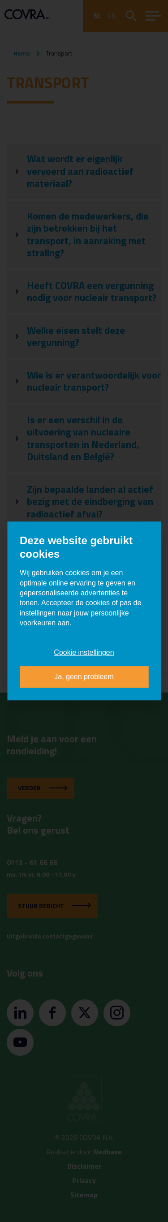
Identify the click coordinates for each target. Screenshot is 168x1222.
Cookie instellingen (84, 652)
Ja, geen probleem (84, 677)
